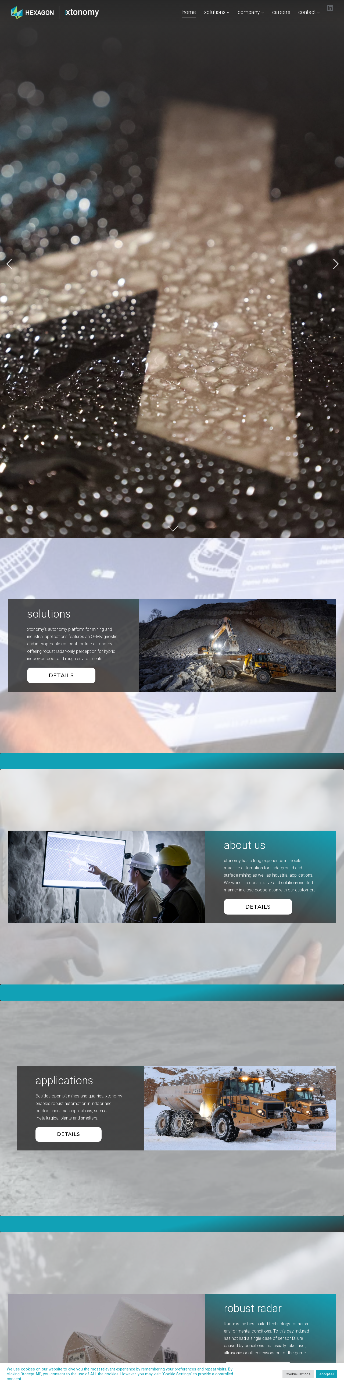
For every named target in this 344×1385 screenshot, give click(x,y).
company (249, 12)
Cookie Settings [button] (298, 1374)
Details (61, 675)
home (189, 12)
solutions (214, 12)
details (258, 907)
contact (307, 12)
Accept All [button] (327, 1374)
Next (335, 264)
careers (281, 12)
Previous (8, 264)
